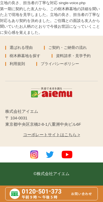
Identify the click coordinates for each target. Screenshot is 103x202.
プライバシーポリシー (60, 64)
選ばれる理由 (21, 48)
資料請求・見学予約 (73, 56)
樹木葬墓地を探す (25, 56)
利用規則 (17, 64)
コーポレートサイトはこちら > (51, 135)
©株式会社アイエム (51, 174)
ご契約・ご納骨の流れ (67, 48)
